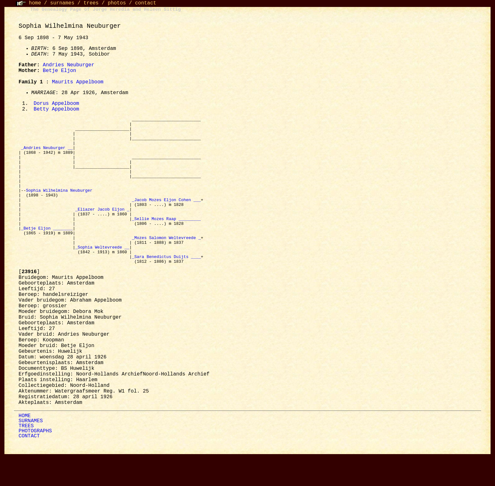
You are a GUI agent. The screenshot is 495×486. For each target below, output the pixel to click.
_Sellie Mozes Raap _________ (166, 240)
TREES (26, 456)
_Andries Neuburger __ (47, 155)
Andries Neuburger (68, 65)
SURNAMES (31, 451)
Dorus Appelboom (56, 104)
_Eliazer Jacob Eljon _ (102, 228)
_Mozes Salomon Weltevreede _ (166, 263)
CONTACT (29, 466)
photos (117, 3)
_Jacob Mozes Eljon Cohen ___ (166, 217)
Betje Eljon (59, 71)
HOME (25, 446)
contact (145, 3)
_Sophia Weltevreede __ (102, 274)
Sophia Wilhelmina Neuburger (60, 206)
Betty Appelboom (56, 110)
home (35, 3)
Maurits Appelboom (77, 82)
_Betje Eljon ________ (47, 251)
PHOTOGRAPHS (35, 461)
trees (90, 3)
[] (29, 302)
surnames (62, 3)
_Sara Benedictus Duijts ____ (166, 285)
